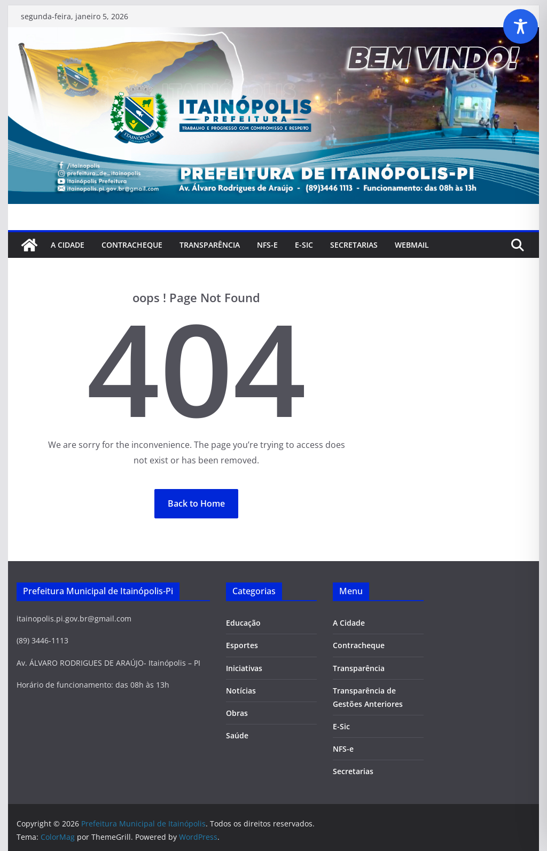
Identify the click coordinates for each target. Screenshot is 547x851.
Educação (243, 623)
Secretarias (353, 771)
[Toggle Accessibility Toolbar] (520, 26)
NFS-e (267, 245)
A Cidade (67, 245)
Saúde (237, 735)
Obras (237, 713)
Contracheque (131, 245)
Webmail (412, 245)
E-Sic (304, 245)
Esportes (242, 645)
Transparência (209, 245)
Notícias (241, 690)
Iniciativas (244, 668)
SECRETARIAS (354, 245)
